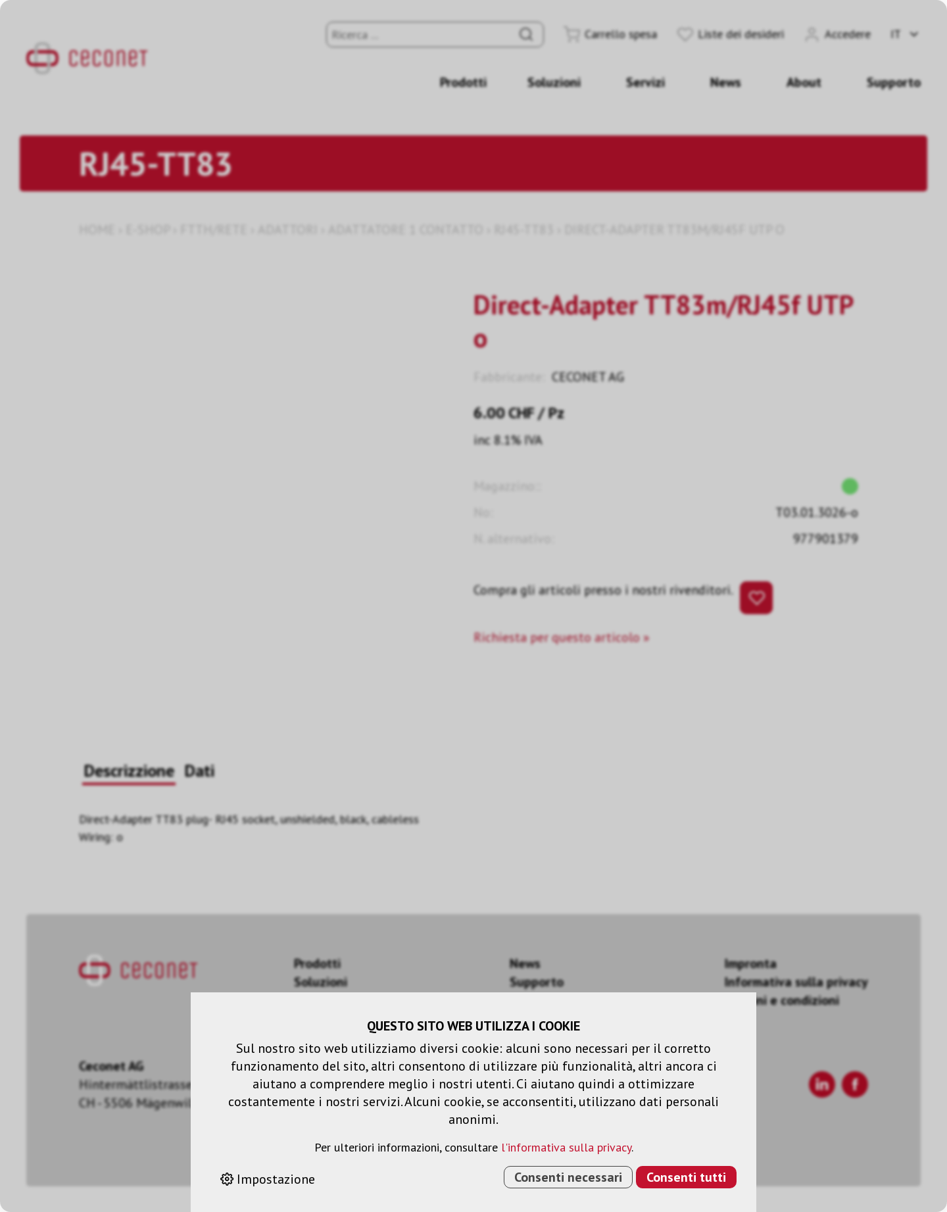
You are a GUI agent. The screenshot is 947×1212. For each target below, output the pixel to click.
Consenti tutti (686, 1177)
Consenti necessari (568, 1177)
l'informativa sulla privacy (566, 1147)
